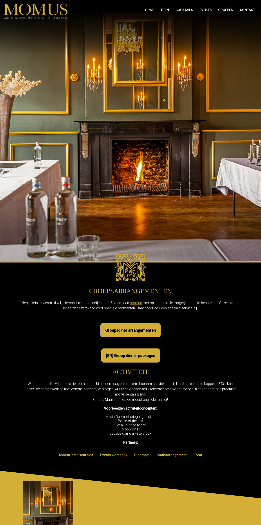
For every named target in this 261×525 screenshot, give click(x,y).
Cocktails (184, 10)
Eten (165, 10)
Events (205, 10)
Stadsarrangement (172, 455)
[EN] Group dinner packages (130, 355)
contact (136, 303)
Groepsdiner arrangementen (130, 330)
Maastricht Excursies (76, 455)
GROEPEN (225, 10)
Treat (198, 455)
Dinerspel (142, 455)
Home (149, 10)
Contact (247, 10)
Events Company (113, 455)
